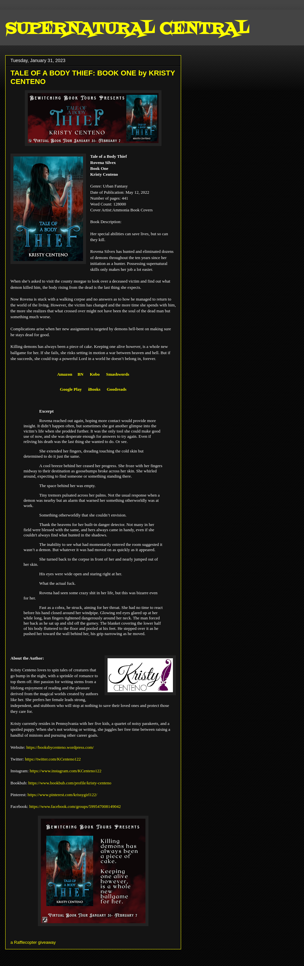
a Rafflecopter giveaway (33, 942)
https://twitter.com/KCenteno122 (53, 759)
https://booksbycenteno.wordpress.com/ (60, 747)
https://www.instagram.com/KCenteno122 (65, 770)
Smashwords (117, 374)
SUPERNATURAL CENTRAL (127, 29)
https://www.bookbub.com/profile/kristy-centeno (69, 782)
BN (80, 374)
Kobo (95, 374)
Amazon (64, 374)
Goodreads (116, 389)
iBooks (94, 389)
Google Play (71, 389)
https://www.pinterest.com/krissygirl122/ (62, 794)
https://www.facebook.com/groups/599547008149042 (75, 806)
